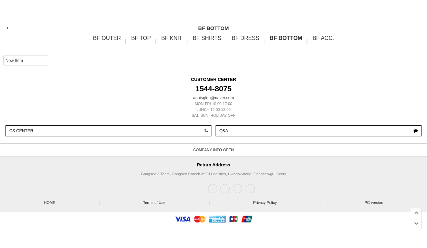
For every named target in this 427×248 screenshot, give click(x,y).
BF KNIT (171, 38)
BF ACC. (323, 38)
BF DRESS (245, 38)
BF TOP (141, 38)
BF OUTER (107, 38)
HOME (71, 201)
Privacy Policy (287, 201)
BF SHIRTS (207, 38)
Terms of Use (176, 201)
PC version (374, 202)
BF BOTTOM (286, 38)
